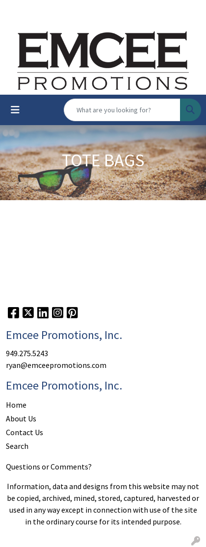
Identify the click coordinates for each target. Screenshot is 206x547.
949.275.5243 (27, 353)
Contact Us (24, 432)
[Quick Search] (122, 110)
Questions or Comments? (49, 466)
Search (17, 446)
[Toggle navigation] (15, 110)
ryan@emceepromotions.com (56, 365)
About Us (21, 418)
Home (16, 405)
